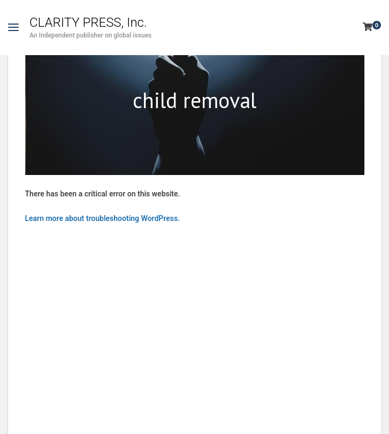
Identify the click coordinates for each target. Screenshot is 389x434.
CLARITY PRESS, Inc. (88, 22)
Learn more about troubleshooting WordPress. (102, 218)
